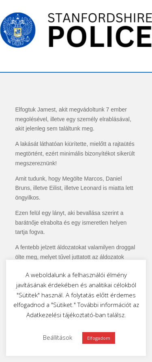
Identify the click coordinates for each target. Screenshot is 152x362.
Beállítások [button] (57, 337)
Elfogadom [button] (98, 338)
